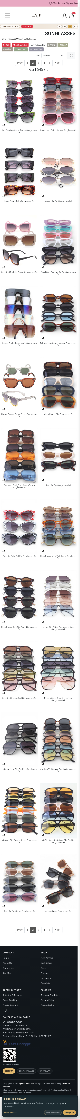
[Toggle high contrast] (75, 26)
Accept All (69, 1112)
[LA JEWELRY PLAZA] (37, 15)
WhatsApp (45, 1071)
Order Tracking (10, 1000)
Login (5, 1010)
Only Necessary (53, 1112)
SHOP (4, 38)
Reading (7, 49)
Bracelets (45, 983)
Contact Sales (26, 1071)
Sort (38, 55)
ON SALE (27, 26)
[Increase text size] (64, 26)
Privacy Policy (47, 1000)
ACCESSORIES (15, 38)
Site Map (7, 973)
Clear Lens (21, 49)
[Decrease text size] (59, 26)
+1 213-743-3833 (18, 1025)
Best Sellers (46, 962)
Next (57, 62)
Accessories (36, 49)
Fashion (63, 44)
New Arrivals (47, 957)
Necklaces (46, 978)
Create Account (10, 1005)
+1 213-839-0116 (22, 1028)
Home (6, 957)
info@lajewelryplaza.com (21, 1032)
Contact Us (8, 967)
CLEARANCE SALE (10, 26)
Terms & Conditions (50, 995)
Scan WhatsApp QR (11, 1064)
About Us (7, 962)
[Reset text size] (70, 26)
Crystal (51, 44)
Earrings (45, 973)
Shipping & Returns (12, 995)
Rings (43, 967)
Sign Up (9, 1071)
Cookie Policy (47, 1005)
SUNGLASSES (30, 38)
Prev (20, 62)
